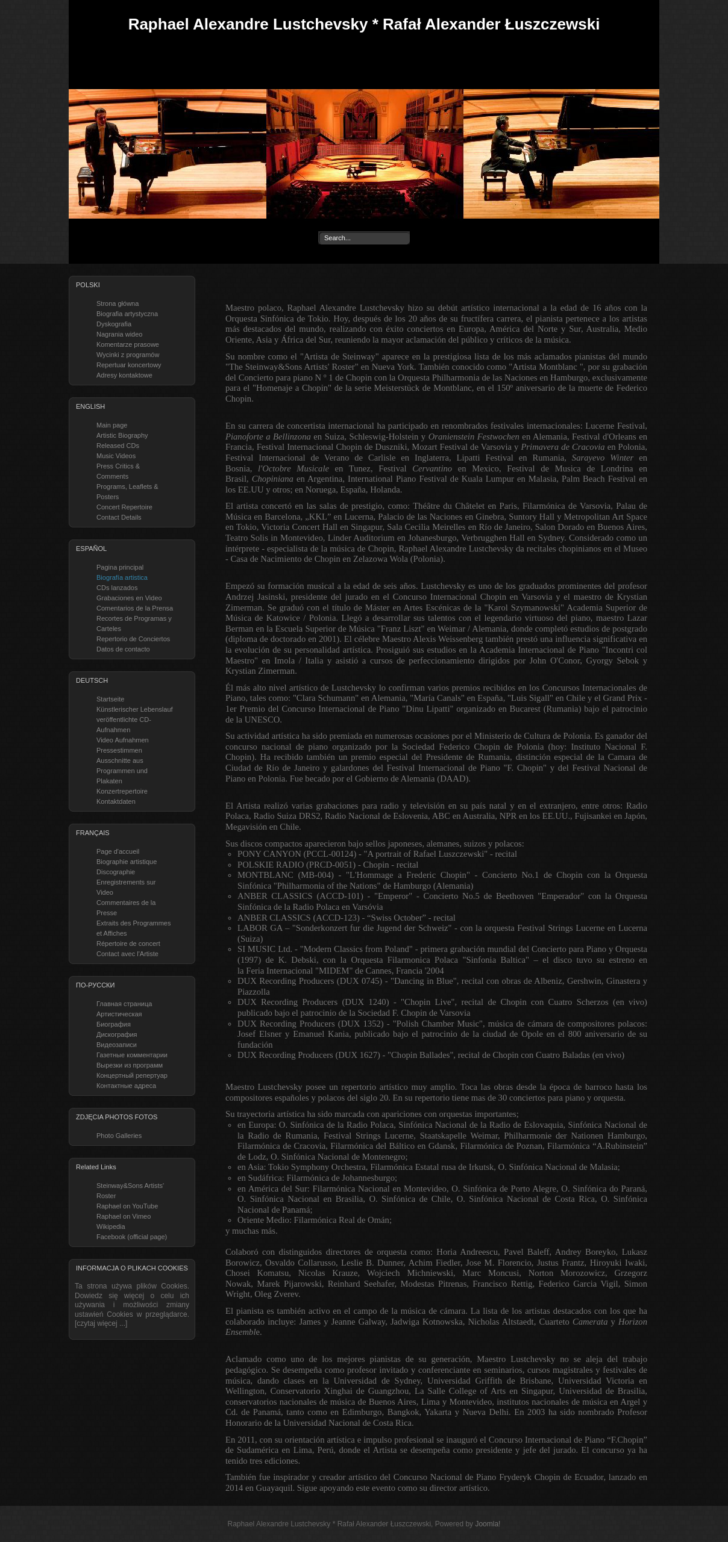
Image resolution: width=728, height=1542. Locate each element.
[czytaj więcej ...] (101, 1323)
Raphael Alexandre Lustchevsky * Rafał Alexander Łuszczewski (364, 24)
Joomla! (487, 1524)
